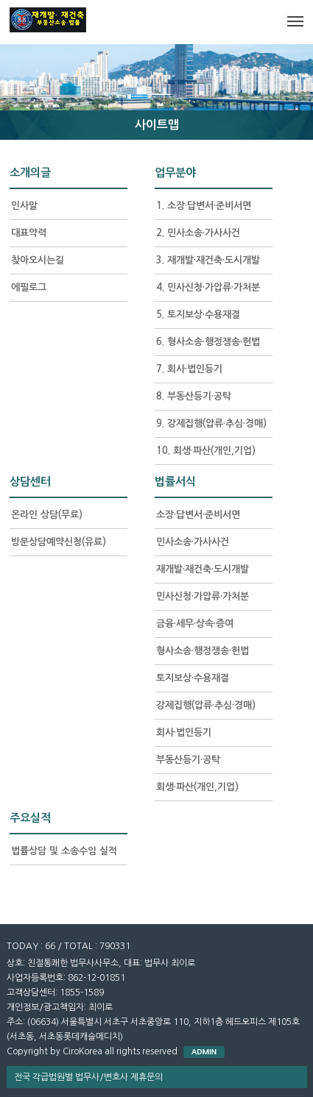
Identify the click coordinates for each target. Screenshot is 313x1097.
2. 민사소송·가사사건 (198, 233)
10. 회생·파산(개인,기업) (206, 450)
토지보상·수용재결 (192, 678)
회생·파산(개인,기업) (197, 787)
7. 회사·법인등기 (189, 369)
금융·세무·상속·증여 (194, 623)
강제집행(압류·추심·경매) (206, 705)
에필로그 (28, 287)
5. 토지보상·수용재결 (198, 314)
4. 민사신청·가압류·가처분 (208, 287)
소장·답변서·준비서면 (198, 514)
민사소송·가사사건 (192, 542)
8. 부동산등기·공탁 (193, 396)
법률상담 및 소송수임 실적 (64, 851)
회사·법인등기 (183, 732)
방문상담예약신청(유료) (58, 542)
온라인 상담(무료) (46, 514)
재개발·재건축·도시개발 (202, 569)
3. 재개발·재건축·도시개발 (208, 260)
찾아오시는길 (37, 260)
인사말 (24, 205)
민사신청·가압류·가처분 (202, 596)
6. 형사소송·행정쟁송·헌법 (208, 342)
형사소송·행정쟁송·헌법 (202, 651)
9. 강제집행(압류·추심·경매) (211, 423)
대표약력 (28, 233)
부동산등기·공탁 (188, 759)
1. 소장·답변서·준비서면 (203, 205)
